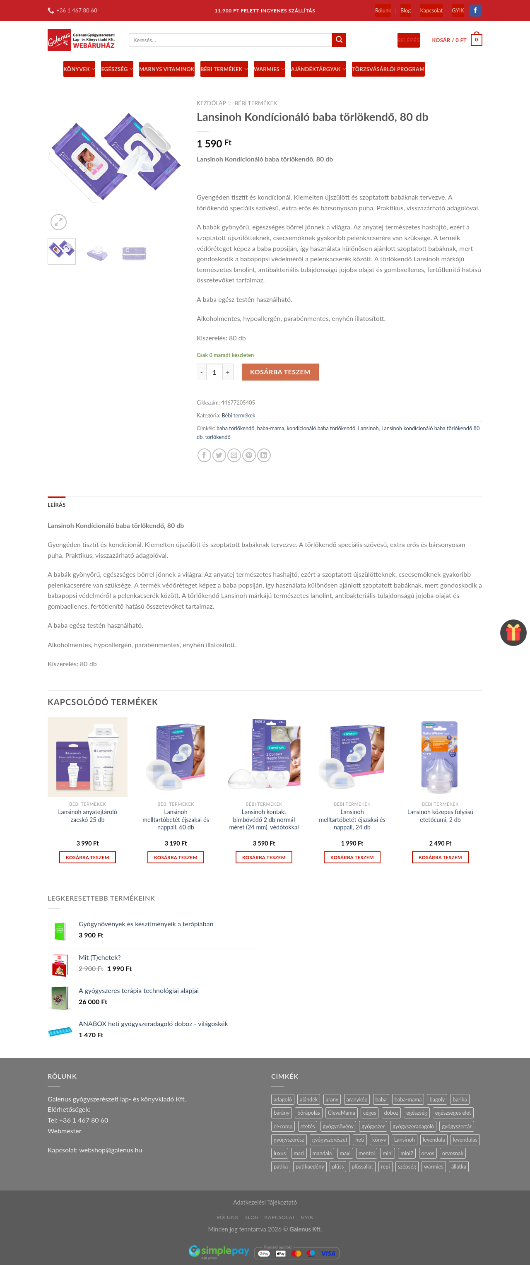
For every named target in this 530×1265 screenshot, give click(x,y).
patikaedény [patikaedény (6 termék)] (310, 1166)
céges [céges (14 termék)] (369, 1112)
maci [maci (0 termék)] (299, 1153)
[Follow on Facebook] (475, 11)
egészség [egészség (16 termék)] (416, 1112)
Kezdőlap (211, 103)
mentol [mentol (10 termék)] (367, 1153)
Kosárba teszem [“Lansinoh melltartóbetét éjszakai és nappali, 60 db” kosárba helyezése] (176, 857)
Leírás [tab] (56, 504)
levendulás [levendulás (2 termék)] (465, 1139)
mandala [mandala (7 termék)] (322, 1153)
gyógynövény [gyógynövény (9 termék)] (338, 1126)
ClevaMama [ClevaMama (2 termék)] (341, 1112)
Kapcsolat (431, 10)
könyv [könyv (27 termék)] (379, 1139)
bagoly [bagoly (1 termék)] (437, 1099)
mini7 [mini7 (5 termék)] (406, 1153)
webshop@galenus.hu (110, 1150)
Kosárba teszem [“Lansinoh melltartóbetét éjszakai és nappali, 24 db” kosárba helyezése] (352, 857)
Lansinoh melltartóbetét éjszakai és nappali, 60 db (175, 819)
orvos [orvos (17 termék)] (428, 1153)
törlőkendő (218, 437)
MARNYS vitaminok (167, 69)
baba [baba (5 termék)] (381, 1099)
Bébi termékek (255, 103)
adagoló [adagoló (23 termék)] (283, 1099)
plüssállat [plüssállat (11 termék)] (362, 1166)
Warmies (269, 69)
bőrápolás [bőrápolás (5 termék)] (308, 1112)
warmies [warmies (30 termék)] (433, 1166)
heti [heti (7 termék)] (359, 1139)
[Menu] (53, 69)
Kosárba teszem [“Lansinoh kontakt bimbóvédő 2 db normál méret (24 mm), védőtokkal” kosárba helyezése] (264, 857)
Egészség (117, 69)
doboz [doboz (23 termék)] (391, 1112)
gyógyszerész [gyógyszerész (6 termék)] (289, 1139)
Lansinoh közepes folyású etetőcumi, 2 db (440, 815)
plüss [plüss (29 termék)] (338, 1166)
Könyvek (79, 69)
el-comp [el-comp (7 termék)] (283, 1126)
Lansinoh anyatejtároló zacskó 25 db (87, 815)
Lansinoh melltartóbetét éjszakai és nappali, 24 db (352, 819)
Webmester (65, 1131)
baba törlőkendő (236, 428)
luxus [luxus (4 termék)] (280, 1153)
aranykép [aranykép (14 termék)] (357, 1099)
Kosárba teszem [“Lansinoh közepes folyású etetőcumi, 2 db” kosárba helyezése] (440, 857)
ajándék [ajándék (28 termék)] (309, 1099)
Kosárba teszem (280, 372)
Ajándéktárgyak (319, 69)
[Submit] (339, 40)
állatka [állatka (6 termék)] (458, 1166)
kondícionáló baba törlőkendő (321, 428)
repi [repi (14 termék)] (385, 1166)
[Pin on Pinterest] (249, 455)
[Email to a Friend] (234, 455)
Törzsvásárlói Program (388, 69)
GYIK (458, 10)
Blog (405, 10)
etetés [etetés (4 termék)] (308, 1126)
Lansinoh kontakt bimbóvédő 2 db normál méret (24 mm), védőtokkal (264, 819)
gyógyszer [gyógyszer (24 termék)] (373, 1126)
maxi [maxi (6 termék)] (345, 1153)
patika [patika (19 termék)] (281, 1166)
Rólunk (383, 10)
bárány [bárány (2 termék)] (281, 1112)
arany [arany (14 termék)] (332, 1099)
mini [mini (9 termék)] (388, 1153)
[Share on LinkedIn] (264, 455)
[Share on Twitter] (219, 455)
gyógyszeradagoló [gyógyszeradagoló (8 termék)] (413, 1126)
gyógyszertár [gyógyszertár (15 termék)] (457, 1126)
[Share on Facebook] (204, 455)
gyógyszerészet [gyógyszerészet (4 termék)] (329, 1139)
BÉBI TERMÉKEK (224, 69)
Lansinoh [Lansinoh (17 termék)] (404, 1139)
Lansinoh (368, 428)
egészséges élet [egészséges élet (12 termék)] (453, 1112)
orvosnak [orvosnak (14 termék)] (452, 1153)
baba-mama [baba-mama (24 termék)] (408, 1099)
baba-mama (270, 428)
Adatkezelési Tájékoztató (265, 1202)
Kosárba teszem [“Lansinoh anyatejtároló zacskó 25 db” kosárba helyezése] (87, 857)
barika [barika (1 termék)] (460, 1099)
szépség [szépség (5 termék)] (407, 1166)
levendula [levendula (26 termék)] (434, 1139)
